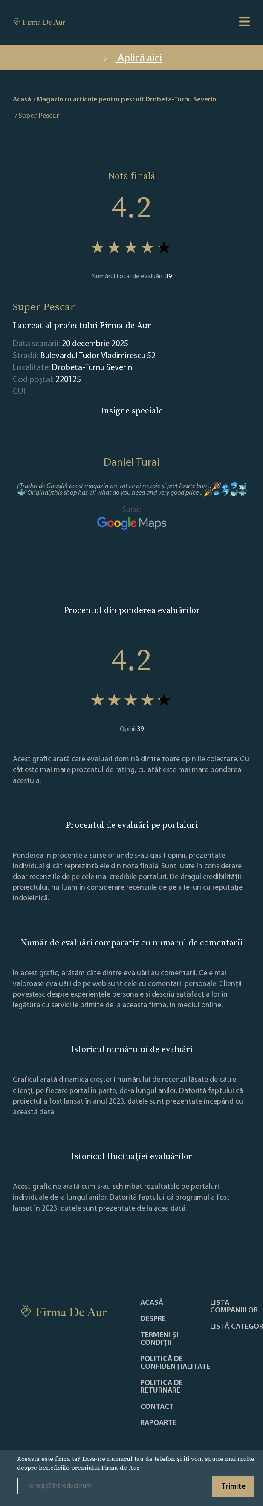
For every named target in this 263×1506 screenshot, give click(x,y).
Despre (153, 1319)
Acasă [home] (22, 99)
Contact (157, 1407)
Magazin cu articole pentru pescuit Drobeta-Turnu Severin (126, 99)
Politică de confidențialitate (175, 1363)
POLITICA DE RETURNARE (161, 1387)
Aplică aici (131, 58)
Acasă (151, 1303)
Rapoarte (158, 1423)
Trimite (233, 1487)
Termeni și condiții (159, 1339)
